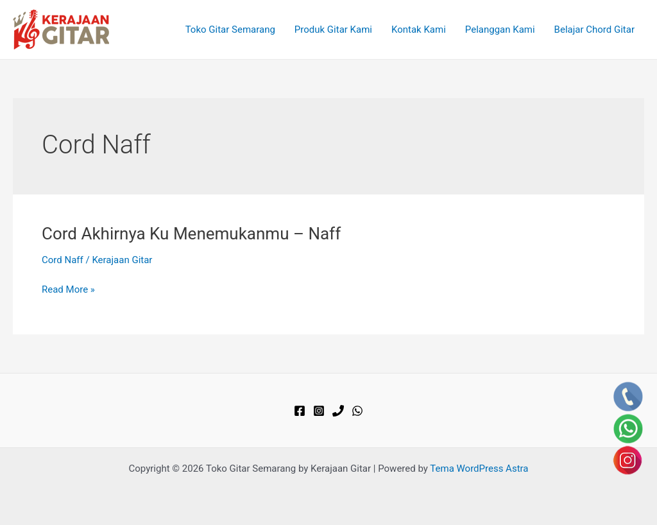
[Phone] (338, 411)
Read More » (68, 290)
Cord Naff (62, 260)
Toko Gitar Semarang (230, 29)
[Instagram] (319, 411)
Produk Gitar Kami (333, 29)
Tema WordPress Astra (479, 468)
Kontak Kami (418, 29)
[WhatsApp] (357, 411)
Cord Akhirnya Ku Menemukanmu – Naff (191, 233)
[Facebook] (299, 411)
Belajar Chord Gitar (594, 29)
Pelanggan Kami (500, 29)
